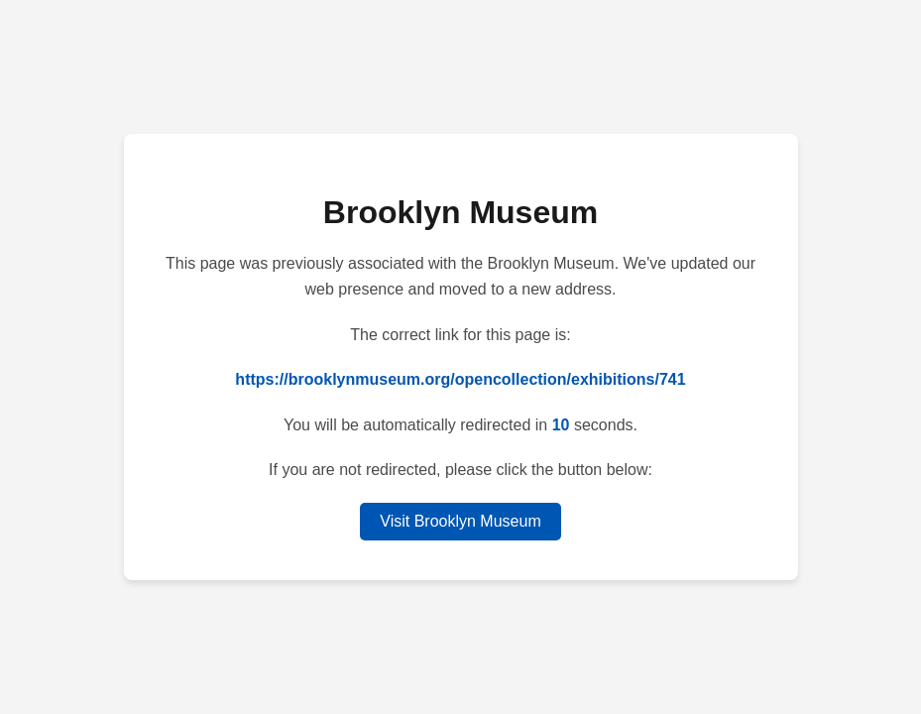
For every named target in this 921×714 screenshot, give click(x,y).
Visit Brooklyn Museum (460, 521)
